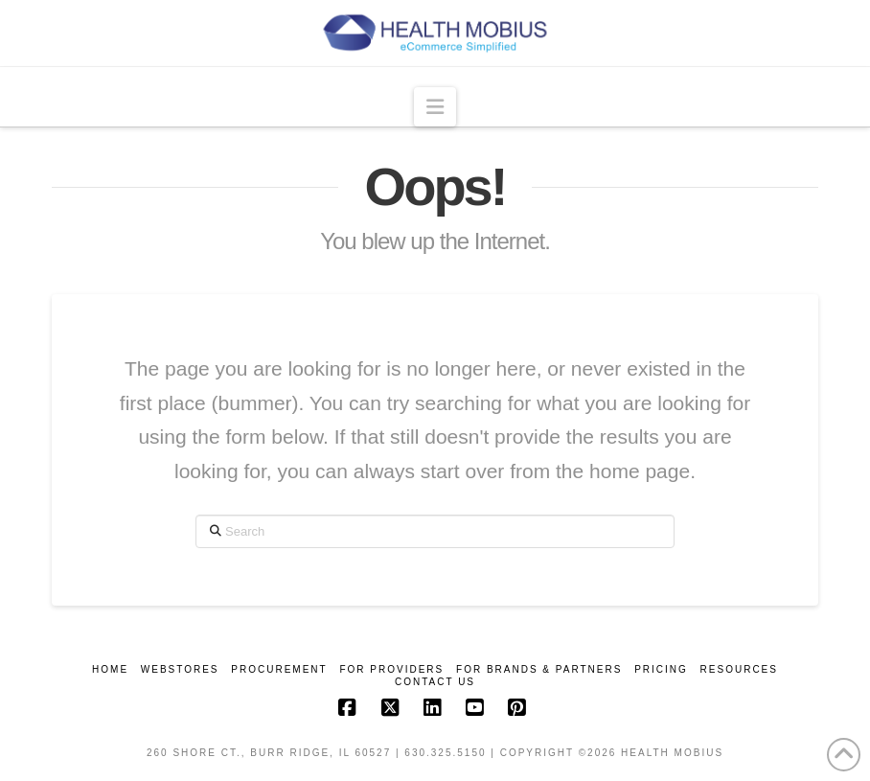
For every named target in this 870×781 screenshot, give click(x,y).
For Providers (391, 669)
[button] (435, 106)
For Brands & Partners (539, 669)
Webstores (180, 669)
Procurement (279, 669)
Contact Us (435, 682)
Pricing (661, 669)
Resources (739, 669)
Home (110, 669)
